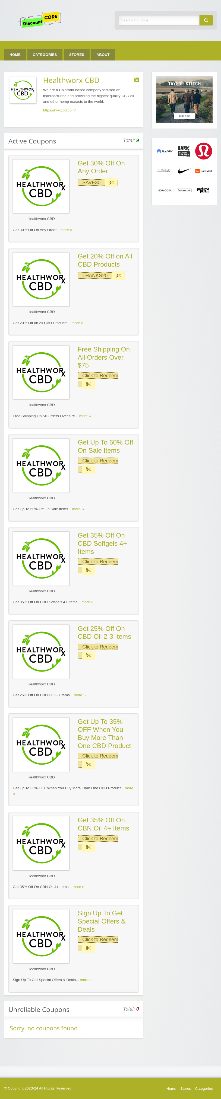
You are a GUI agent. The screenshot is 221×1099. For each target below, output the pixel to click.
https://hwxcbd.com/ (59, 110)
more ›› (66, 230)
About (102, 55)
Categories (45, 55)
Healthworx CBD (41, 219)
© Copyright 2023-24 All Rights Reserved (37, 1088)
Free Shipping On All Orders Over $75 (104, 357)
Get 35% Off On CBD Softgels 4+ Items (102, 543)
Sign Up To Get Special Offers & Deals (101, 921)
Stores (76, 55)
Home (15, 55)
